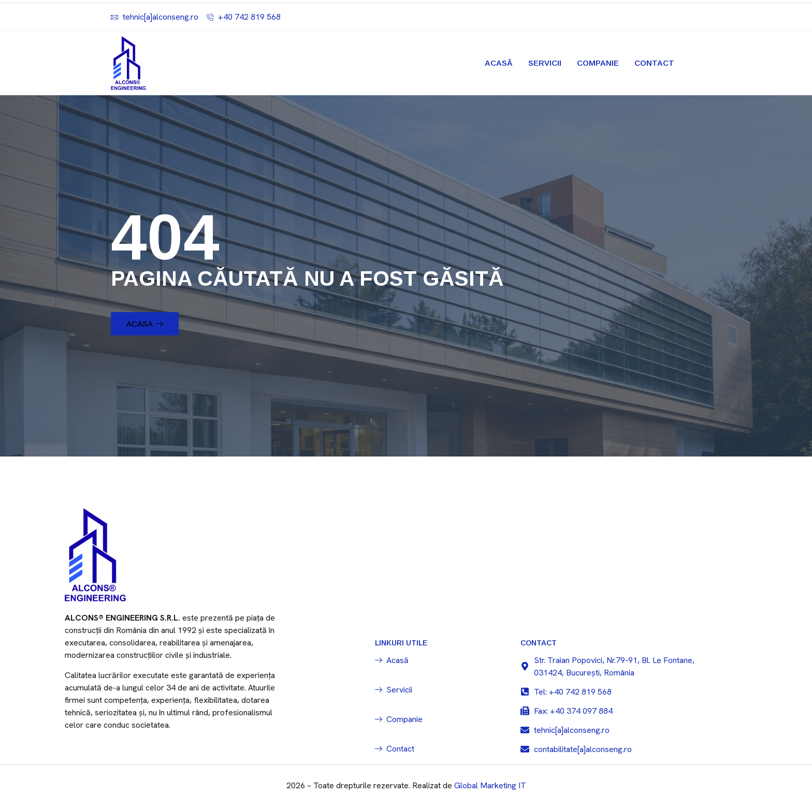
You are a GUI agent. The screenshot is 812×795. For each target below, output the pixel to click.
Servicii (544, 62)
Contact (654, 62)
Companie (598, 62)
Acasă (499, 62)
